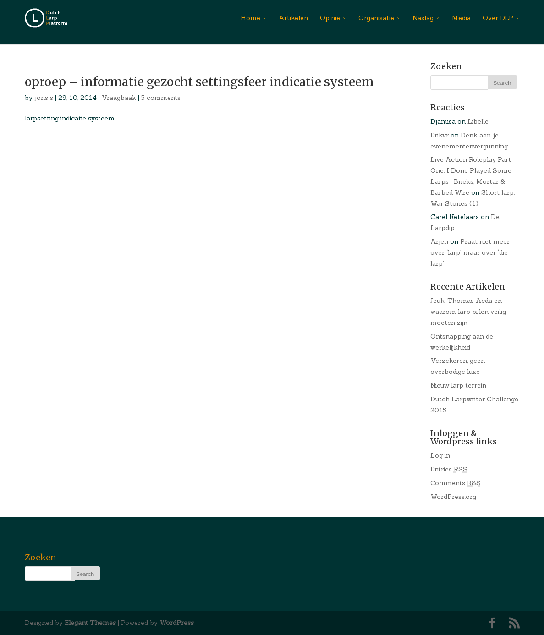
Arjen (439, 241)
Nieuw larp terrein (458, 385)
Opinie (330, 18)
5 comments (161, 97)
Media (461, 18)
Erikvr (439, 135)
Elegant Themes (90, 623)
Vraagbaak (119, 97)
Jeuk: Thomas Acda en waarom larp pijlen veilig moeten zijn (468, 311)
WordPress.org (453, 497)
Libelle (478, 121)
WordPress (176, 623)
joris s (43, 97)
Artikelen (293, 18)
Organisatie (376, 18)
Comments (455, 483)
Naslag (423, 18)
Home (250, 18)
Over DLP (498, 18)
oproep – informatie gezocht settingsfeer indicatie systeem (199, 81)
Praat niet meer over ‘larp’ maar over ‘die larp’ (470, 252)
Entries (448, 469)
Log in (440, 455)
